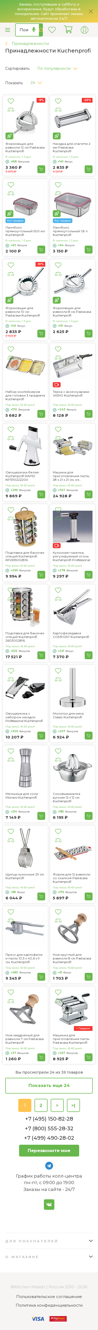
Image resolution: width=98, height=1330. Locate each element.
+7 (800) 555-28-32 (49, 1128)
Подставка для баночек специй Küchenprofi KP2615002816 (24, 556)
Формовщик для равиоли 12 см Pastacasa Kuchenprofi (25, 147)
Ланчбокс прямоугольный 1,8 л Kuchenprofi (70, 231)
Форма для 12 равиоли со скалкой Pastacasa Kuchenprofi (71, 878)
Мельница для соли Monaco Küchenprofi (21, 795)
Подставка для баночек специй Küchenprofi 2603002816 (24, 636)
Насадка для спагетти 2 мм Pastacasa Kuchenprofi (71, 147)
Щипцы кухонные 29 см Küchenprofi (24, 876)
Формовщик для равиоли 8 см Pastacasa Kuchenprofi (72, 311)
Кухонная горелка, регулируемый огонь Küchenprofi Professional (71, 556)
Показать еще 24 (49, 1085)
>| (73, 1105)
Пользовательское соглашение (49, 1296)
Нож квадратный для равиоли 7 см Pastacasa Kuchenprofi (24, 1038)
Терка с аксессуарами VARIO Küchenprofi (71, 393)
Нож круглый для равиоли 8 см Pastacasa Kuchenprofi (72, 958)
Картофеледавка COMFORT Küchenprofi (71, 635)
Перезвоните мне (49, 1150)
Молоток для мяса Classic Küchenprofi (68, 715)
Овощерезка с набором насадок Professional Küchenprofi (24, 717)
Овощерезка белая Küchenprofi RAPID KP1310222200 (22, 476)
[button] (59, 67)
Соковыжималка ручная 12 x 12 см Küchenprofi (66, 797)
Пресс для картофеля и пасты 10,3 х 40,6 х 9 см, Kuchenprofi (23, 958)
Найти (41, 29)
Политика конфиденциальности (49, 1305)
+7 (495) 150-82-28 (49, 1119)
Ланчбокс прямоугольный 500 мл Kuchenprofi (25, 231)
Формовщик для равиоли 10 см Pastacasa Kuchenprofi (22, 311)
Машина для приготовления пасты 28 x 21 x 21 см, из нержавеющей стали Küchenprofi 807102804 (71, 476)
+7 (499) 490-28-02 (49, 1138)
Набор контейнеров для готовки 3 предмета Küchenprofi (25, 395)
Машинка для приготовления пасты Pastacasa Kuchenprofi (71, 1038)
